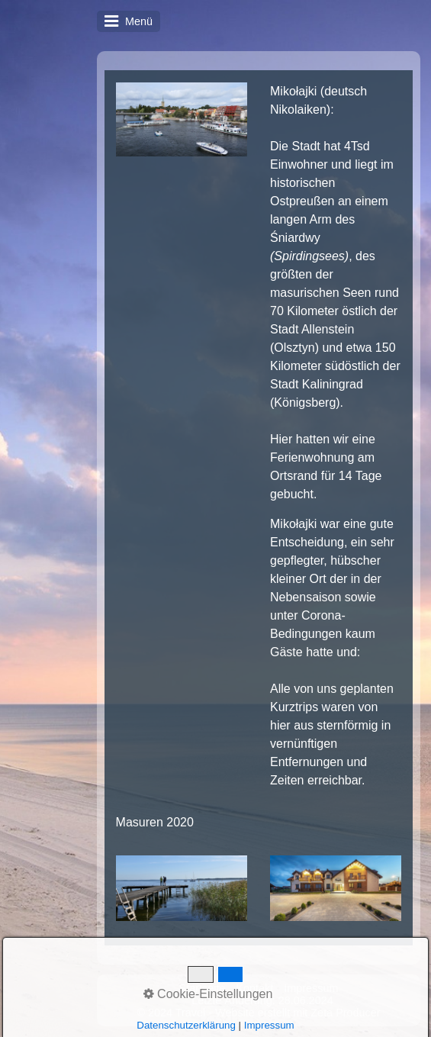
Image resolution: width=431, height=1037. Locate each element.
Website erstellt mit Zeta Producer (297, 1012)
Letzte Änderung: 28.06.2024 (262, 1000)
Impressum (311, 988)
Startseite (202, 988)
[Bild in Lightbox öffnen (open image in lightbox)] (181, 119)
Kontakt (254, 988)
